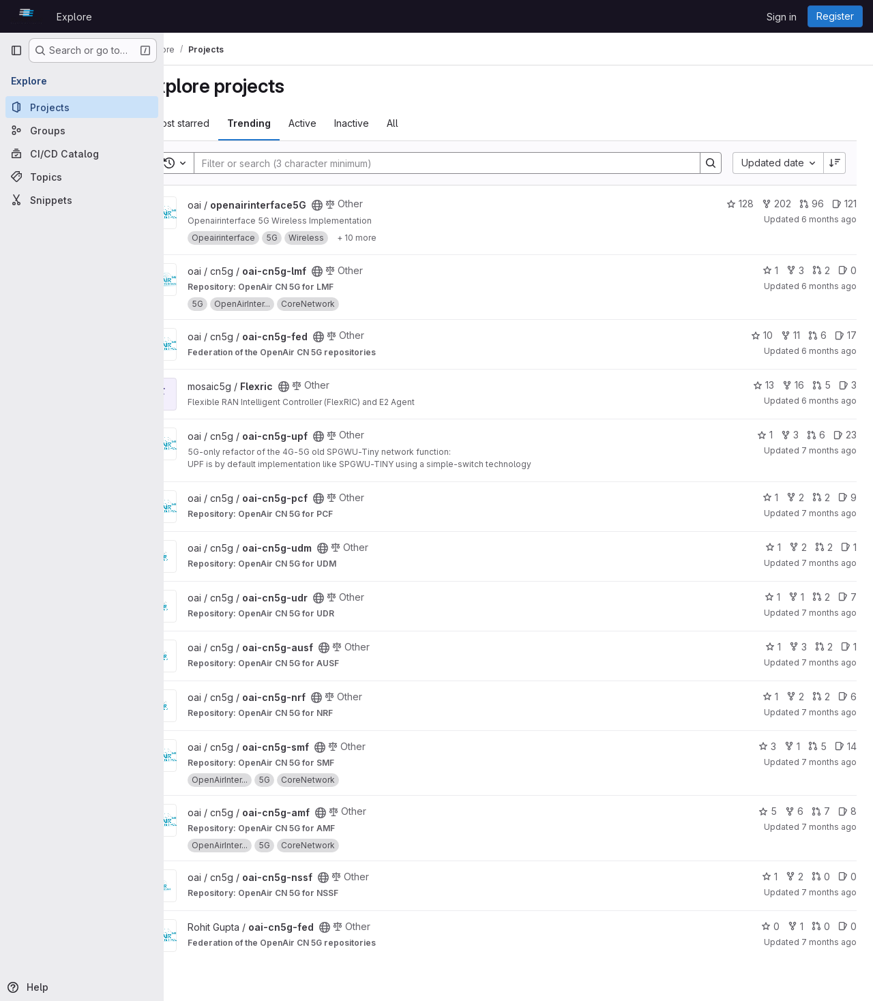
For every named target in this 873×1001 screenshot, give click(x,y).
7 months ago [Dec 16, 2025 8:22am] (829, 662)
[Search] (458, 163)
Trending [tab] (285, 123)
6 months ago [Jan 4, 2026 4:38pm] (829, 219)
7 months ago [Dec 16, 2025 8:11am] (829, 892)
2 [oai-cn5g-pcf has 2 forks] (795, 497)
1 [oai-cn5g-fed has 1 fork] (795, 926)
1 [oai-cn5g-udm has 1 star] (773, 547)
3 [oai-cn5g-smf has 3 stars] (767, 746)
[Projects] (81, 107)
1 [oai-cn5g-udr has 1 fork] (796, 597)
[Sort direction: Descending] (835, 163)
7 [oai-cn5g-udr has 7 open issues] (847, 597)
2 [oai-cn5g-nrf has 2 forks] (795, 696)
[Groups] (81, 130)
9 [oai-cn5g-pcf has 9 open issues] (847, 497)
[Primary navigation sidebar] (16, 50)
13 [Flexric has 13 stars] (763, 385)
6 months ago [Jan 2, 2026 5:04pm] (829, 286)
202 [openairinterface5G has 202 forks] (776, 203)
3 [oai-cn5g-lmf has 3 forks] (795, 270)
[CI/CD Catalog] (81, 153)
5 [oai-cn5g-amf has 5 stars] (767, 811)
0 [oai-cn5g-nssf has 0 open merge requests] (821, 876)
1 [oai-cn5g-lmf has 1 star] (770, 270)
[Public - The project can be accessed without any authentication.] (353, 205)
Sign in (782, 17)
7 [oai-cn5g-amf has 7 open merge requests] (821, 811)
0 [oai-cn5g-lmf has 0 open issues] (847, 270)
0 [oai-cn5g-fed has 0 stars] (770, 926)
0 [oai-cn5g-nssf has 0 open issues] (847, 876)
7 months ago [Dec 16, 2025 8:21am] (829, 712)
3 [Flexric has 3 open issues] (848, 385)
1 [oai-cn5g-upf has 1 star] (765, 434)
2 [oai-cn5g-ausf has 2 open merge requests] (824, 647)
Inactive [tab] (387, 123)
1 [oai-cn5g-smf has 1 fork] (792, 746)
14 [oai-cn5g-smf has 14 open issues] (846, 746)
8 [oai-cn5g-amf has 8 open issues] (847, 811)
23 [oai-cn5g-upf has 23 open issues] (845, 434)
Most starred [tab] (217, 123)
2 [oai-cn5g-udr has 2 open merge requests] (821, 597)
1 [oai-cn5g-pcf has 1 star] (770, 497)
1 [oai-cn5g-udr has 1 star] (772, 597)
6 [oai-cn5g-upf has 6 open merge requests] (816, 434)
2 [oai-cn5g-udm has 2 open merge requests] (824, 547)
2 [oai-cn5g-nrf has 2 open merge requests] (821, 696)
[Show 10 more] (393, 238)
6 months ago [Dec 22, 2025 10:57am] (829, 400)
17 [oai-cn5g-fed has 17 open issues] (846, 335)
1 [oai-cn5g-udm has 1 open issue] (849, 547)
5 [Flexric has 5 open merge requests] (821, 385)
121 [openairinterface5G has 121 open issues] (844, 203)
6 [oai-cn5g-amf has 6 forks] (794, 811)
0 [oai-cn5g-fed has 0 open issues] (847, 926)
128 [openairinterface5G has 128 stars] (740, 203)
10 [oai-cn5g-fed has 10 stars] (762, 335)
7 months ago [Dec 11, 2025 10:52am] (829, 942)
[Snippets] (81, 200)
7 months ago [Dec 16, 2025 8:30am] (829, 613)
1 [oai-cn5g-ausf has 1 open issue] (849, 647)
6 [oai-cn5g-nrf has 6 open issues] (847, 696)
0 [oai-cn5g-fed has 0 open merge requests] (821, 926)
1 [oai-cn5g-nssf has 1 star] (770, 876)
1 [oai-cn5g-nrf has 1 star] (770, 696)
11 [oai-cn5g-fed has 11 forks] (790, 335)
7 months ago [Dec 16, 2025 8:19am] (829, 762)
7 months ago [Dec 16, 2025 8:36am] (829, 513)
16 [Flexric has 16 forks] (793, 385)
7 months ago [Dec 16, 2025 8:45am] (829, 450)
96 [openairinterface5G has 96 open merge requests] (811, 203)
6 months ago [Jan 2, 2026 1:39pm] (829, 351)
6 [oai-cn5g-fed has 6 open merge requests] (817, 335)
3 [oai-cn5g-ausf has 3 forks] (798, 647)
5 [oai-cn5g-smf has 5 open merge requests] (817, 746)
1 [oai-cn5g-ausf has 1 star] (773, 647)
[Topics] (81, 177)
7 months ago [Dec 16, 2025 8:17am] (829, 827)
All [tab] (428, 123)
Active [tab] (339, 123)
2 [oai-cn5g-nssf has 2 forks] (794, 876)
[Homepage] (27, 16)
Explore (74, 17)
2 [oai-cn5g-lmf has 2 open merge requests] (821, 270)
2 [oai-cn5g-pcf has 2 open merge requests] (821, 497)
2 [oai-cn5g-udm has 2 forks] (798, 547)
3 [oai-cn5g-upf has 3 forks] (790, 434)
